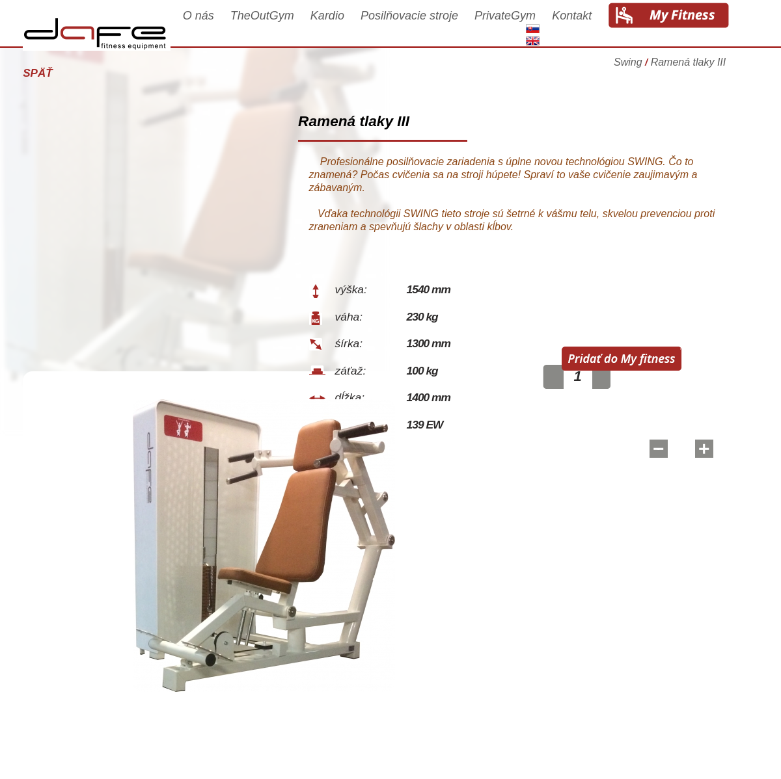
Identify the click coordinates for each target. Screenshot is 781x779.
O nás (207, 27)
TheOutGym (272, 27)
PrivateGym (514, 27)
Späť (47, 73)
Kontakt (581, 27)
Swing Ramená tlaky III (679, 67)
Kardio (337, 27)
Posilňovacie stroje (419, 27)
